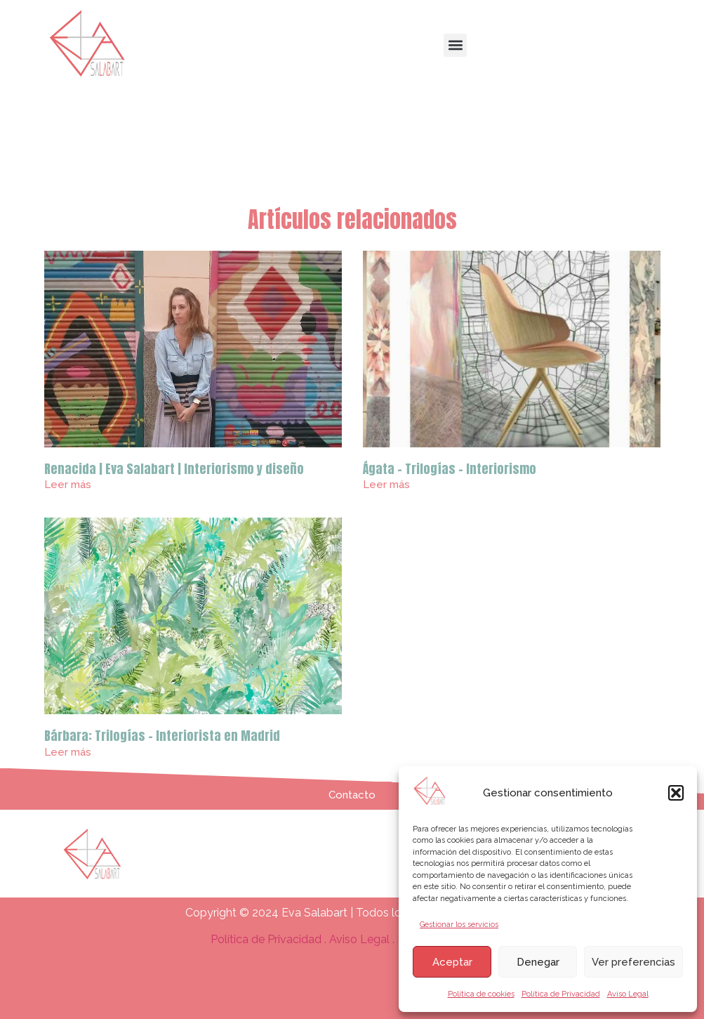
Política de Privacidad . (270, 939)
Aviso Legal (628, 994)
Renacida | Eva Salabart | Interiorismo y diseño (174, 468)
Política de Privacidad (561, 994)
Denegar (538, 962)
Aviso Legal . (363, 939)
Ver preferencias (633, 962)
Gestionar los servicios (459, 924)
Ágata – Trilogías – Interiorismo (449, 468)
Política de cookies (481, 994)
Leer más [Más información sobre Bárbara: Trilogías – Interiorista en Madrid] (67, 752)
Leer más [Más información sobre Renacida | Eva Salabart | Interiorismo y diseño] (67, 484)
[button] (676, 793)
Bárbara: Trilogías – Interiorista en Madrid (162, 735)
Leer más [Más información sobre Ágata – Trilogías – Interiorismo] (386, 484)
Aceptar (452, 962)
